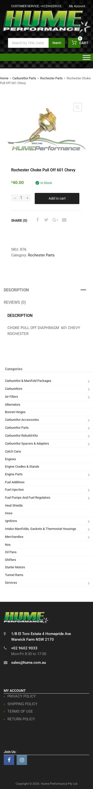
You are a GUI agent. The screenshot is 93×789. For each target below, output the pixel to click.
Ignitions (11, 521)
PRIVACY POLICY (21, 696)
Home (4, 78)
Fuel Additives (15, 482)
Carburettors (13, 389)
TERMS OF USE (20, 711)
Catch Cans (13, 451)
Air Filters (11, 396)
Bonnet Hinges (15, 412)
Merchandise (14, 537)
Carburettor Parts (24, 78)
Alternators (12, 404)
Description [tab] (16, 290)
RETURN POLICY (21, 719)
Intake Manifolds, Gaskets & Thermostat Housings (40, 529)
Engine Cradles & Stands (22, 466)
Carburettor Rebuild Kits (21, 435)
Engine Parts (14, 474)
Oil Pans (11, 552)
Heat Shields (14, 505)
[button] (77, 107)
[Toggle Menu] (87, 59)
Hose (8, 513)
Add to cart (57, 198)
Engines (10, 459)
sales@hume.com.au (28, 662)
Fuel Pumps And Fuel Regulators (27, 497)
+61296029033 (50, 6)
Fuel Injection (14, 489)
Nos (8, 544)
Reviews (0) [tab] (15, 302)
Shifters (10, 560)
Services (11, 582)
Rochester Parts (51, 78)
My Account (77, 6)
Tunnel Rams (14, 575)
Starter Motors (15, 567)
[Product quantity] (21, 197)
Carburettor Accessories (22, 420)
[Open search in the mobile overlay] (36, 43)
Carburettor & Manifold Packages (28, 381)
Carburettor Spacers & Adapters (27, 443)
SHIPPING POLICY (22, 704)
